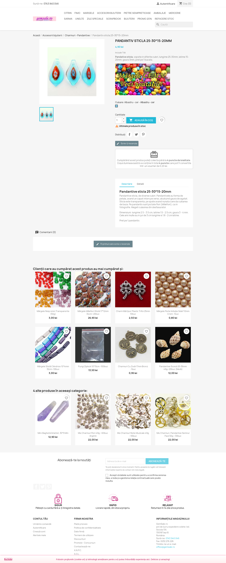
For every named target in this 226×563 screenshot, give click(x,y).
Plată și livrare (80, 524)
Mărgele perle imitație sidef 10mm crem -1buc (173, 312)
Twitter (42, 487)
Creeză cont (39, 531)
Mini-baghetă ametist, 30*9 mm (53, 433)
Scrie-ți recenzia (126, 143)
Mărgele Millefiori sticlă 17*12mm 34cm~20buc (93, 312)
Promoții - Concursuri (84, 542)
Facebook (36, 487)
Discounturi (80, 539)
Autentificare (39, 527)
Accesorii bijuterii (109, 13)
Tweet (136, 134)
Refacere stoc (164, 18)
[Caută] (174, 24)
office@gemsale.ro (165, 547)
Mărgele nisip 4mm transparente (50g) (53, 312)
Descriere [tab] (127, 183)
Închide (8, 559)
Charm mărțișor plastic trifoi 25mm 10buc (133, 312)
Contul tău (40, 518)
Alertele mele (39, 535)
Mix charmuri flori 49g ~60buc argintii (93, 434)
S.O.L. (77, 554)
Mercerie (175, 13)
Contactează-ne (82, 546)
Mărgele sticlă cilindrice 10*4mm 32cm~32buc (53, 368)
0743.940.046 (51, 3)
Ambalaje (160, 13)
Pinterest (143, 134)
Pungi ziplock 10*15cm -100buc (93, 366)
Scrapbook (113, 18)
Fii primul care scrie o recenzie (113, 244)
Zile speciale (95, 18)
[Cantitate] (118, 120)
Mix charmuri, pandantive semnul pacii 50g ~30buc (173, 434)
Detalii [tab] (140, 183)
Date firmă (79, 531)
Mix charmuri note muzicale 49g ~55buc (133, 434)
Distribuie (129, 134)
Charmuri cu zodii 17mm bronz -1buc (133, 368)
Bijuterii (129, 18)
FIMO (77, 13)
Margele (88, 13)
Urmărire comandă (42, 524)
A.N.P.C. (78, 550)
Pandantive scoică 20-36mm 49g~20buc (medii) (173, 368)
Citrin (68, 13)
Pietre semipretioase (137, 13)
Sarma (68, 18)
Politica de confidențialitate (87, 527)
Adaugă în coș (141, 120)
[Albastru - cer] (117, 107)
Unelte (79, 18)
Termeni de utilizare (84, 535)
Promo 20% (145, 18)
